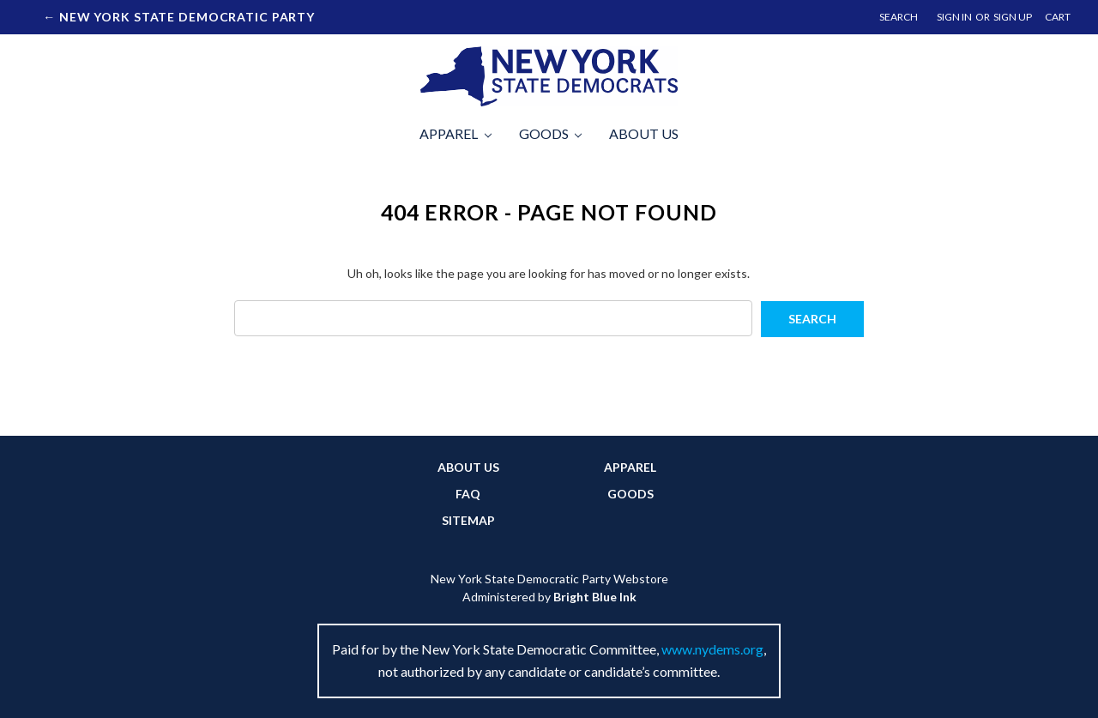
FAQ (467, 493)
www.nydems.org (712, 649)
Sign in (954, 16)
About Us (644, 133)
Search (898, 16)
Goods (550, 133)
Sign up (1012, 16)
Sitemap (468, 520)
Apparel (455, 133)
